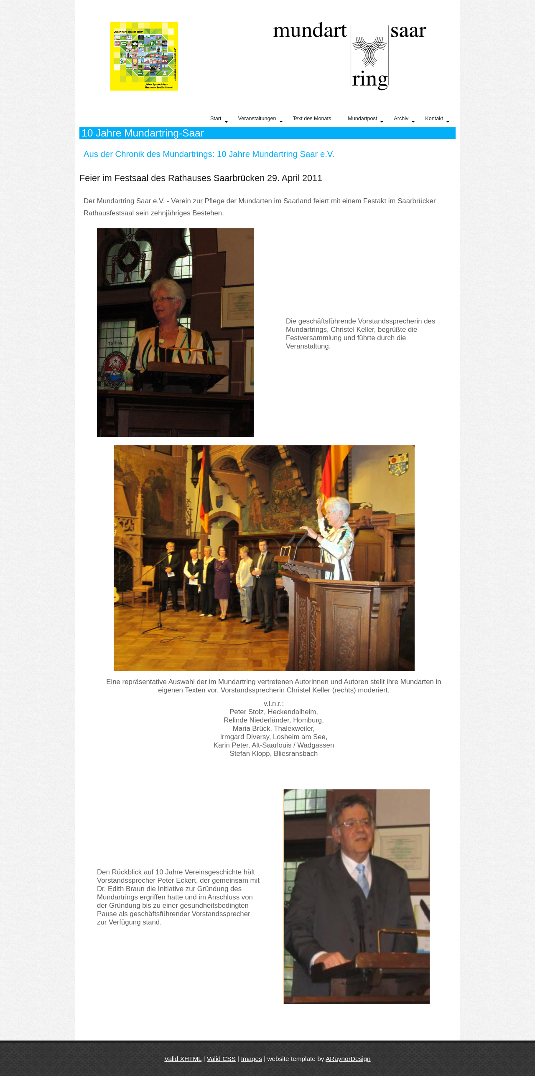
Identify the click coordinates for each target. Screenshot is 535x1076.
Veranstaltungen (260, 120)
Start (219, 120)
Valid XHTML (182, 1058)
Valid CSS (221, 1058)
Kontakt (437, 120)
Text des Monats (312, 118)
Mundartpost (365, 120)
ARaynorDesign (348, 1058)
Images (251, 1058)
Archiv (404, 120)
